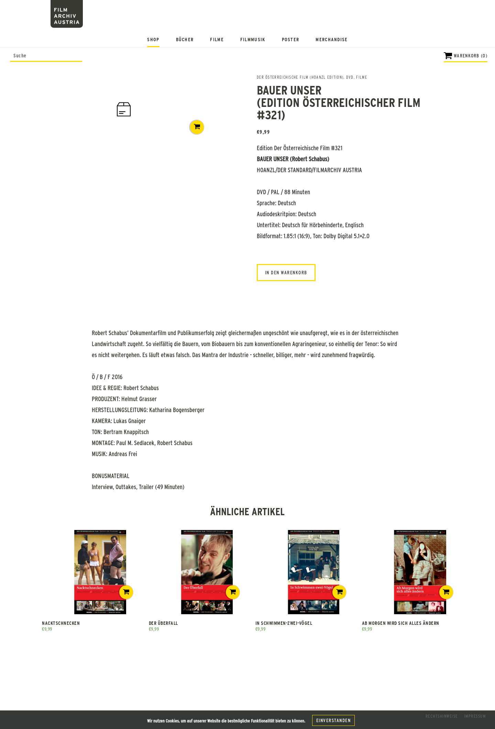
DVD (350, 77)
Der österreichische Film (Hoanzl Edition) (300, 77)
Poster (290, 39)
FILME (361, 77)
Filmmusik (252, 39)
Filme (217, 39)
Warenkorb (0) (470, 55)
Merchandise (332, 39)
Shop (153, 39)
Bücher (185, 39)
